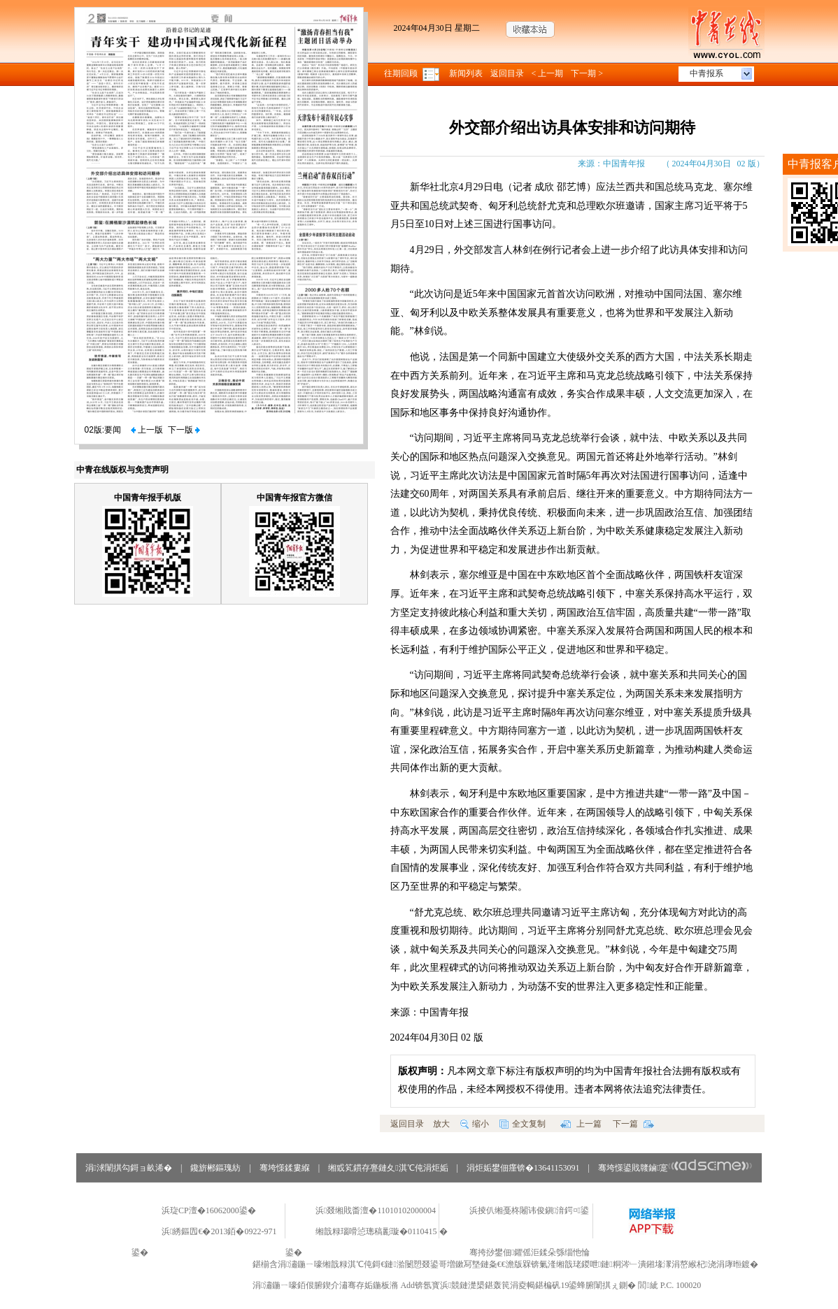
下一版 (184, 430)
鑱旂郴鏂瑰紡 (215, 1168)
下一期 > (587, 73)
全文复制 (522, 1124)
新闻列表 (466, 73)
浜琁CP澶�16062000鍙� (209, 1210)
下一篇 (633, 1124)
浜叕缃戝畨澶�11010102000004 (375, 1210)
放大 (441, 1124)
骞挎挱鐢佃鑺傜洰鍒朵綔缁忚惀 (529, 1252)
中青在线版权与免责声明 (122, 470)
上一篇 (581, 1124)
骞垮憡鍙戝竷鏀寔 (675, 1168)
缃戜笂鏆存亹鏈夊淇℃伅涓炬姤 (388, 1168)
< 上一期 (548, 73)
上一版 (147, 430)
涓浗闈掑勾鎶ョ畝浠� (128, 1168)
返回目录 (507, 73)
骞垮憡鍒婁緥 (285, 1168)
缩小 (474, 1124)
